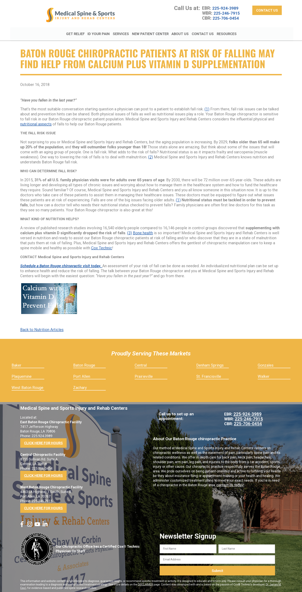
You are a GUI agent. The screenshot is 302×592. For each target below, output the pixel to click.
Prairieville (144, 375)
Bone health (143, 231)
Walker (263, 375)
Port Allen (81, 375)
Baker (16, 363)
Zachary (80, 386)
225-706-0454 (227, 19)
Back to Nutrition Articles (42, 328)
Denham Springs (210, 363)
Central (141, 363)
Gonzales (265, 363)
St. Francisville (208, 375)
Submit (217, 569)
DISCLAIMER (145, 582)
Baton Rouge (84, 363)
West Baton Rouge (27, 386)
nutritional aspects (36, 122)
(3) (129, 231)
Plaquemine (22, 375)
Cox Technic (101, 246)
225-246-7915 (228, 14)
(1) (207, 107)
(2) (150, 155)
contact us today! (229, 483)
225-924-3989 (226, 9)
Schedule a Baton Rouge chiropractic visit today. (61, 264)
